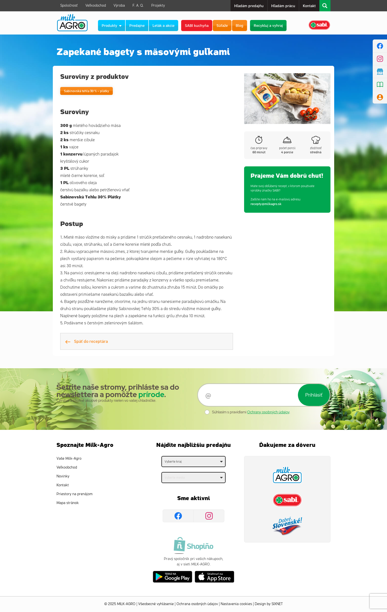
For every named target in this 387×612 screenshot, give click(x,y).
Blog (239, 25)
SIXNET (277, 604)
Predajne (137, 25)
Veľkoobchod (95, 5)
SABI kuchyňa (197, 25)
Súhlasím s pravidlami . (251, 412)
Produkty (111, 25)
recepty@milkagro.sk (266, 204)
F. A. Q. (138, 5)
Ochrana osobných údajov (197, 604)
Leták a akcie (163, 25)
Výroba (119, 5)
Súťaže (222, 25)
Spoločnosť (69, 5)
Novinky (63, 476)
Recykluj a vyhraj (268, 25)
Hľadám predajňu (249, 5)
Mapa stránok (68, 503)
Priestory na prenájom (75, 494)
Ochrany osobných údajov (268, 412)
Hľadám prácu (283, 5)
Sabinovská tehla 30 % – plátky (86, 91)
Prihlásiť (313, 395)
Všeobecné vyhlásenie (156, 604)
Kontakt (309, 5)
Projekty (158, 5)
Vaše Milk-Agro (69, 458)
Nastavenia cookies (236, 604)
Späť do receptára (86, 341)
